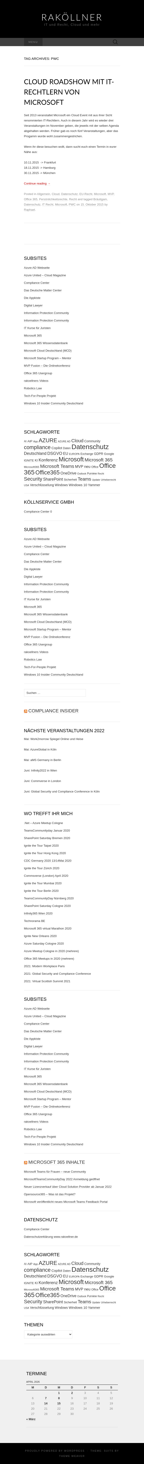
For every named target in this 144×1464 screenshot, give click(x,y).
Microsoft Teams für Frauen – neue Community (55, 1171)
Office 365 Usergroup (38, 373)
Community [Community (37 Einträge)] (92, 441)
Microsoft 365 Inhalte (56, 1162)
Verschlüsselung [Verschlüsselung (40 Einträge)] (42, 485)
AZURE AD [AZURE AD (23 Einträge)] (64, 441)
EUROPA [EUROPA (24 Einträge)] (74, 454)
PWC (72, 204)
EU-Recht (85, 194)
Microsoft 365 (33, 335)
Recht (73, 199)
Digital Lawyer (33, 305)
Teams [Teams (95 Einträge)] (84, 479)
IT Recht (47, 204)
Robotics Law (33, 388)
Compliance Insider (53, 710)
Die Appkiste (32, 298)
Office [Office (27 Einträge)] (94, 467)
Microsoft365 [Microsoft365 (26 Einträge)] (31, 466)
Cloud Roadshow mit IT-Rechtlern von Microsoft (69, 91)
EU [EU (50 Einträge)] (65, 454)
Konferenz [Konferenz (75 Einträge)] (48, 460)
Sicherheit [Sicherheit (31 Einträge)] (70, 479)
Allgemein (43, 194)
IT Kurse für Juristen (37, 328)
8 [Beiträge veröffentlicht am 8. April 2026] (59, 1398)
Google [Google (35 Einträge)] (109, 454)
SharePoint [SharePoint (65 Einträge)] (53, 479)
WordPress (74, 1450)
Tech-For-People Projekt (40, 396)
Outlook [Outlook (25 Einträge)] (81, 473)
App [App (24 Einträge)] (35, 441)
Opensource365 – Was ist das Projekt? (50, 1194)
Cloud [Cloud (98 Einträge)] (77, 440)
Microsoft (100, 194)
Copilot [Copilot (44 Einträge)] (57, 448)
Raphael (29, 209)
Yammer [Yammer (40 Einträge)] (94, 485)
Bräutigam (100, 199)
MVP (111, 194)
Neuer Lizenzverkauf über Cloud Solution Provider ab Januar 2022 (68, 1186)
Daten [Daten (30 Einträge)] (67, 448)
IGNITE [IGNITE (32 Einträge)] (29, 460)
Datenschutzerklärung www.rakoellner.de (51, 1236)
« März (30, 1419)
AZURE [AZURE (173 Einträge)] (48, 440)
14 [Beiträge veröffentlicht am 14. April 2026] (45, 1403)
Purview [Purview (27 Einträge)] (92, 473)
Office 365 (31, 199)
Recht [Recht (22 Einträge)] (101, 473)
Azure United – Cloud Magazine (45, 275)
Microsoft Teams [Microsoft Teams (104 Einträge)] (57, 466)
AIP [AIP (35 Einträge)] (30, 441)
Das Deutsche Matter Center (43, 290)
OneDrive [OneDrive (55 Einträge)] (68, 473)
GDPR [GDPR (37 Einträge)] (98, 454)
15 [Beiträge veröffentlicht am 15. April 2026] (58, 1403)
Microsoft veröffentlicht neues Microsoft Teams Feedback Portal (66, 1201)
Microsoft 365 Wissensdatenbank (46, 343)
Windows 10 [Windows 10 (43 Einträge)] (78, 485)
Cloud (56, 194)
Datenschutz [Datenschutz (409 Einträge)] (90, 446)
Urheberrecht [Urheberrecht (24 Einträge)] (108, 479)
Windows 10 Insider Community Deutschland (53, 403)
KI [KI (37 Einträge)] (36, 460)
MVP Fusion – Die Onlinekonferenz (47, 365)
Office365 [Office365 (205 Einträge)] (47, 472)
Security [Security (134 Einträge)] (33, 479)
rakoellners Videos (36, 380)
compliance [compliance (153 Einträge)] (37, 447)
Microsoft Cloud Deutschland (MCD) (48, 350)
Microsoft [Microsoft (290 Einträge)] (71, 459)
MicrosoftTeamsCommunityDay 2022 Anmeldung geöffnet (62, 1179)
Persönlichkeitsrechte (53, 199)
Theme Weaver (72, 1456)
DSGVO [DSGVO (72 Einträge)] (54, 453)
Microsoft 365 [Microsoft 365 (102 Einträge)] (99, 459)
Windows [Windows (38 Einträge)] (61, 485)
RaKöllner (72, 17)
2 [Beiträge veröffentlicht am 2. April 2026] (72, 1393)
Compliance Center (36, 282)
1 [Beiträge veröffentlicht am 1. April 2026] (59, 1393)
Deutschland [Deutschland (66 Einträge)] (35, 453)
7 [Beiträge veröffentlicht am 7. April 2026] (46, 1398)
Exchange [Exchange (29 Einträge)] (86, 454)
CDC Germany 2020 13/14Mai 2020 (47, 860)
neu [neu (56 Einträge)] (87, 466)
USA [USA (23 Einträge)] (26, 485)
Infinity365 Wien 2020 (38, 913)
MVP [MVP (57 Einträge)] (79, 466)
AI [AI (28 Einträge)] (25, 441)
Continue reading (37, 183)
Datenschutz (69, 194)
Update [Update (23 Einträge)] (96, 479)
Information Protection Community (46, 313)
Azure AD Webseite (37, 267)
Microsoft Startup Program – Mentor (47, 358)
